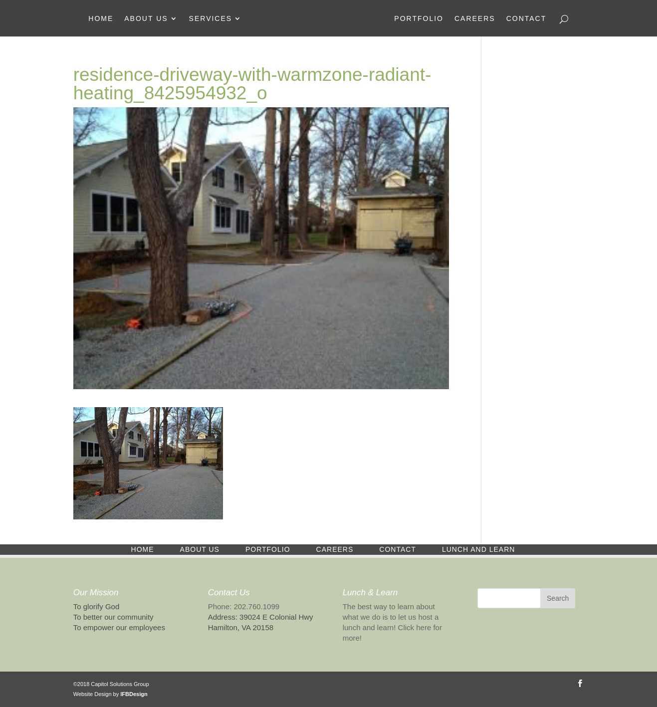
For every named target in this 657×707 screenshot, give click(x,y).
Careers (474, 18)
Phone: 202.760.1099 (243, 606)
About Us (146, 18)
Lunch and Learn (478, 549)
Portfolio (418, 18)
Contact (526, 18)
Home (100, 18)
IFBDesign (133, 694)
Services (210, 18)
